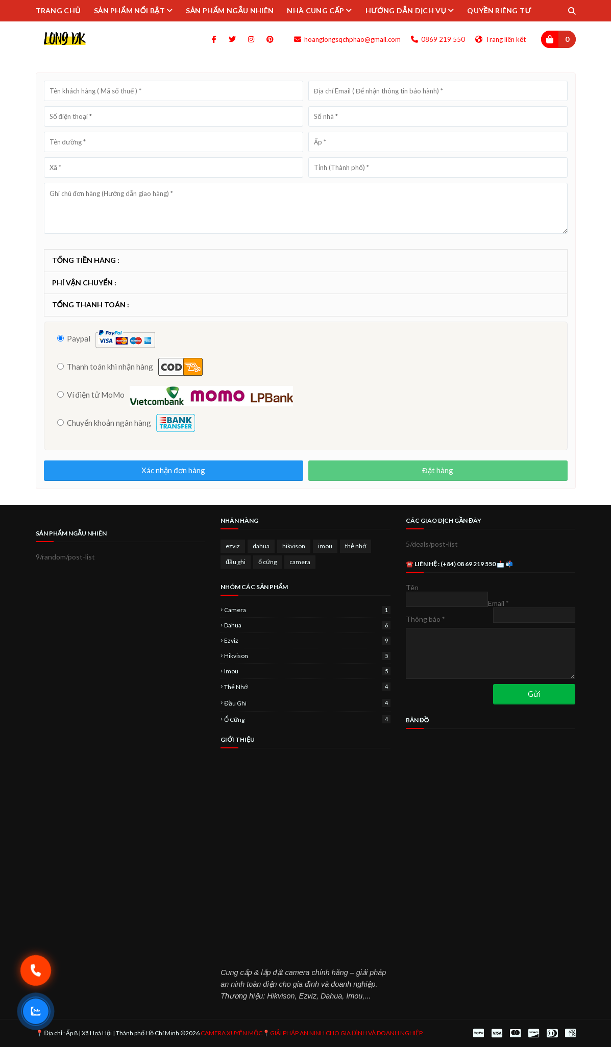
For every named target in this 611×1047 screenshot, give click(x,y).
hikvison (293, 546)
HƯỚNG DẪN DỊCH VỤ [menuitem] (405, 10)
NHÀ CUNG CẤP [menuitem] (315, 10)
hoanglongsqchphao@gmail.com (347, 39)
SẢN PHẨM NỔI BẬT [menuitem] (129, 10)
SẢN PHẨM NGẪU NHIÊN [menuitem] (230, 10)
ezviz (233, 546)
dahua (261, 546)
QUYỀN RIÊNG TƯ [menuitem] (499, 10)
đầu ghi (236, 562)
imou (325, 546)
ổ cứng (267, 562)
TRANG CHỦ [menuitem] (58, 10)
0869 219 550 (438, 39)
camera (299, 562)
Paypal (73, 338)
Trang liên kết (500, 39)
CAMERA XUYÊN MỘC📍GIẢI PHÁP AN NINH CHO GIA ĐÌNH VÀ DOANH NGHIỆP (312, 1033)
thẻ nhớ (355, 546)
